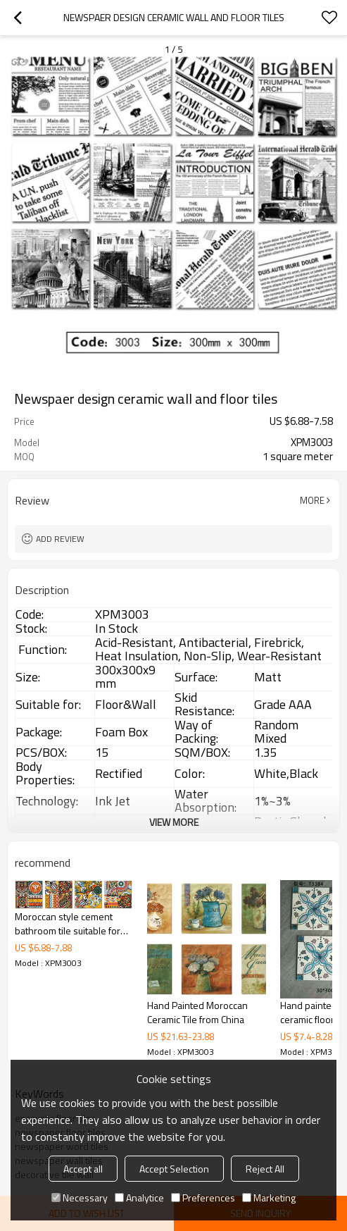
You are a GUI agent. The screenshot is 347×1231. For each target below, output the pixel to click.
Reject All (265, 1168)
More (312, 500)
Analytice (139, 1197)
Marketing (269, 1197)
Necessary (79, 1197)
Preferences (203, 1197)
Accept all (83, 1168)
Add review (60, 538)
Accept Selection (174, 1168)
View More (173, 822)
